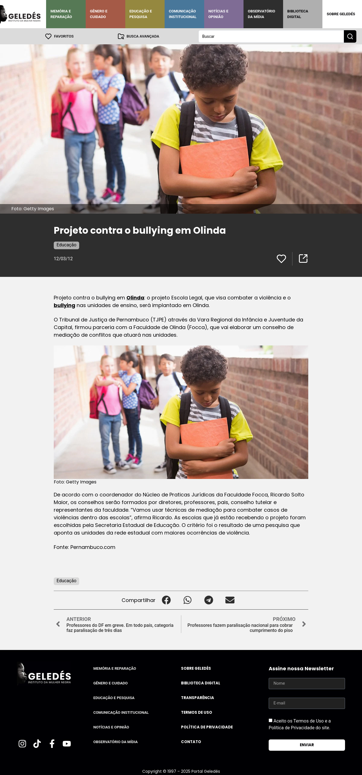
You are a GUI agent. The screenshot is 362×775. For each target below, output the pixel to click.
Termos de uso (196, 712)
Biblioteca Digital (297, 14)
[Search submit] (350, 36)
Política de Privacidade (207, 727)
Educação (66, 244)
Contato (191, 741)
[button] (166, 600)
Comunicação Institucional (183, 14)
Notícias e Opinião (218, 14)
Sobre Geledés (341, 14)
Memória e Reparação (61, 14)
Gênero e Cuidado (98, 14)
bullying (64, 304)
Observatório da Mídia (261, 14)
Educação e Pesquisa (141, 14)
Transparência (197, 697)
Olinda (135, 297)
